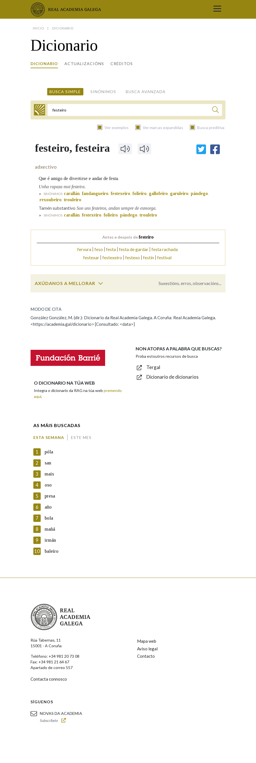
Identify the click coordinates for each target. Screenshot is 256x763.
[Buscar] (215, 110)
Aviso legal (147, 648)
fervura (84, 249)
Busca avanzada (146, 91)
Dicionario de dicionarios (172, 377)
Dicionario (44, 63)
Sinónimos (103, 91)
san (48, 463)
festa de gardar (133, 249)
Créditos (121, 63)
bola (49, 518)
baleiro (51, 551)
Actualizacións (84, 63)
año (48, 507)
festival (164, 257)
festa (111, 249)
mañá (50, 529)
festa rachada (164, 249)
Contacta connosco (49, 678)
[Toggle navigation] (217, 9)
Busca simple (65, 91)
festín (148, 257)
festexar (91, 257)
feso (98, 249)
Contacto (146, 656)
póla (49, 452)
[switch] (100, 283)
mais (49, 474)
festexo (132, 257)
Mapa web (146, 641)
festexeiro (112, 257)
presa (50, 496)
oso (48, 485)
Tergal (153, 367)
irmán (50, 540)
